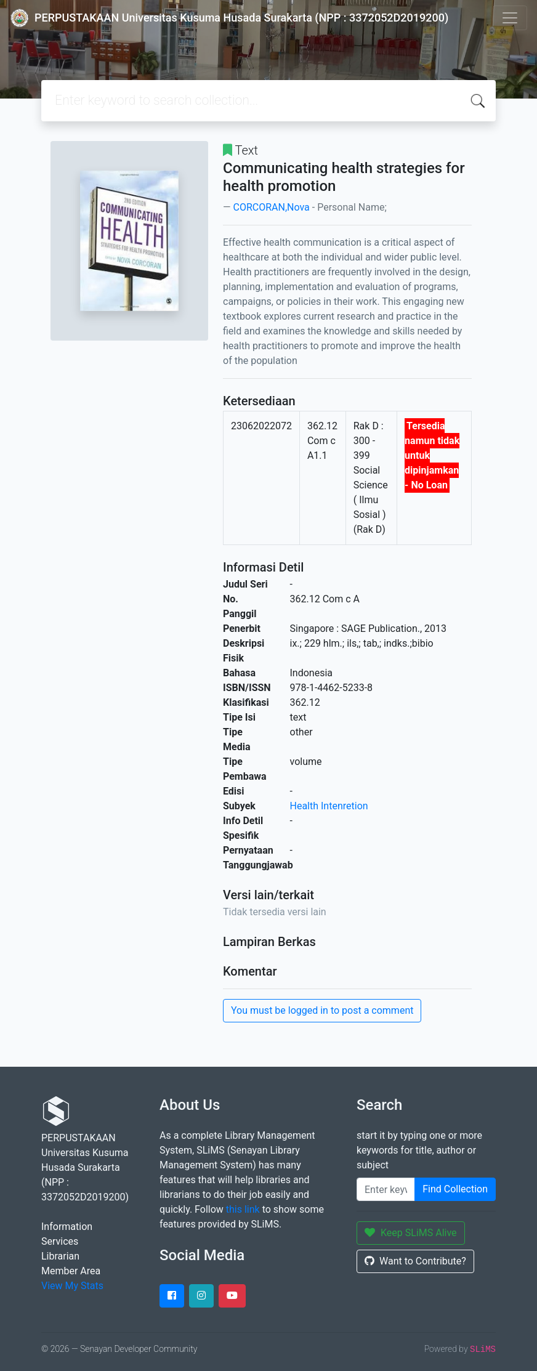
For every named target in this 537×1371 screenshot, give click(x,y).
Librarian (60, 1256)
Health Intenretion (329, 806)
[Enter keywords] (386, 1189)
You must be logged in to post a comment (322, 1010)
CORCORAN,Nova (271, 207)
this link (243, 1209)
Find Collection (455, 1189)
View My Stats (72, 1286)
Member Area (70, 1271)
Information (66, 1226)
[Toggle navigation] (510, 18)
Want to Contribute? (415, 1261)
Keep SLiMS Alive (411, 1233)
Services (59, 1241)
